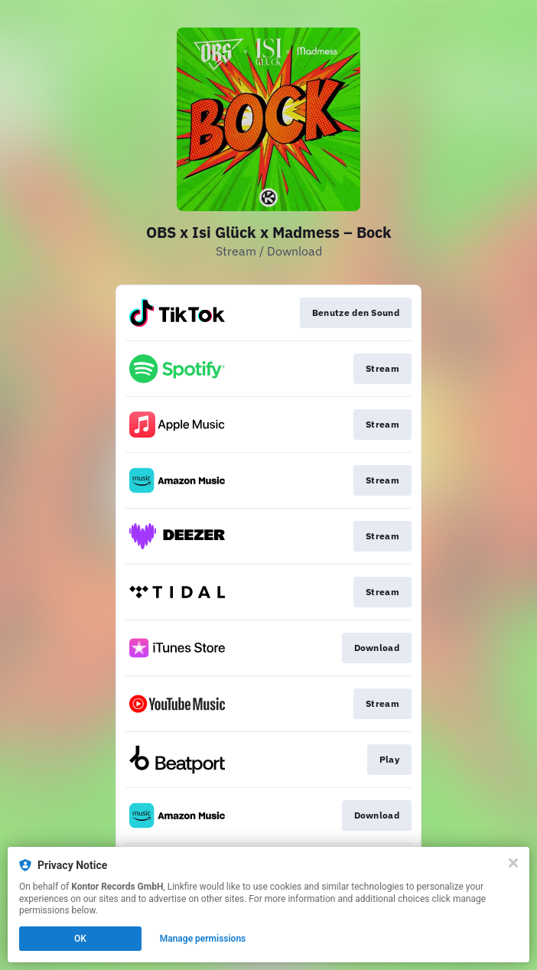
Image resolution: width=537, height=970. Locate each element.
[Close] (513, 863)
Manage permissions (203, 938)
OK (80, 938)
